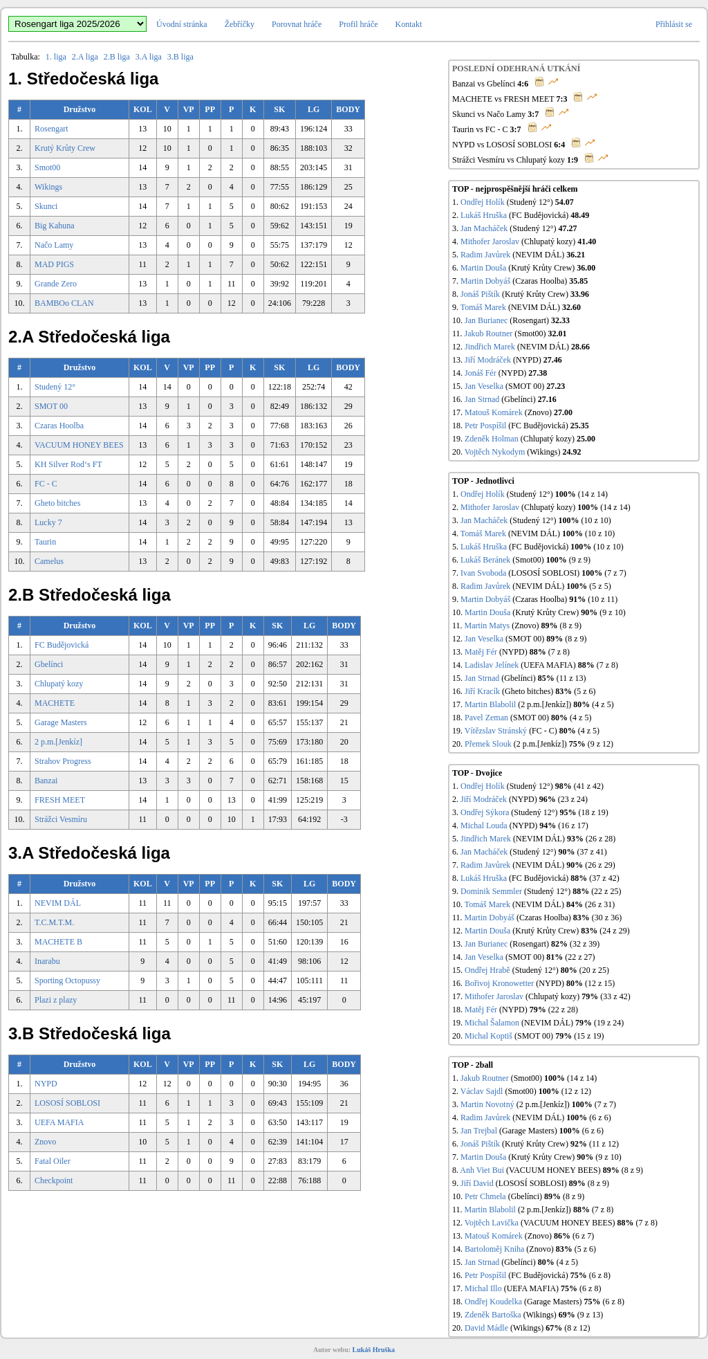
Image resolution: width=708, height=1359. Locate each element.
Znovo (45, 1142)
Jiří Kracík (482, 691)
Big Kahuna (55, 225)
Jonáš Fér (480, 373)
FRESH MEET (60, 800)
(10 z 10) (596, 520)
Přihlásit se (673, 24)
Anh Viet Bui (482, 1170)
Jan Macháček (483, 228)
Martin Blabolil (490, 704)
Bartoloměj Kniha (494, 1249)
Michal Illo (483, 1288)
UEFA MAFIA (59, 1122)
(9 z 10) (612, 612)
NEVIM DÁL (58, 903)
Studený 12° (55, 387)
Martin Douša (483, 268)
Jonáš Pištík (480, 294)
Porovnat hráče (297, 24)
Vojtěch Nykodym (495, 452)
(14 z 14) (593, 494)
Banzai (46, 780)
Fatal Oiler (53, 1161)
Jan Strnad (482, 399)
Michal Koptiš (488, 1036)
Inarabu (47, 961)
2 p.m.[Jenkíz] (58, 742)
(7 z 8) (559, 652)
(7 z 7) (615, 573)
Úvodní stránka (181, 24)
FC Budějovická (61, 645)
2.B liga (117, 57)
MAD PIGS (54, 264)
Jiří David (477, 1183)
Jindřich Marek (490, 347)
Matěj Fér (481, 652)
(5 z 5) (600, 586)
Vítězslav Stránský (496, 731)
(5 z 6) (584, 691)
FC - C (46, 484)
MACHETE (55, 703)
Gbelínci (49, 664)
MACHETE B (58, 942)
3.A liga (149, 57)
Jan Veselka (484, 386)
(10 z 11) (602, 599)
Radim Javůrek (485, 254)
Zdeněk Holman (492, 439)
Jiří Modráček (488, 360)
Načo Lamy (54, 245)
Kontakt (408, 24)
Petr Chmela (485, 1196)
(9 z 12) (600, 744)
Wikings (48, 187)
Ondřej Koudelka (493, 1301)
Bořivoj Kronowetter (499, 983)
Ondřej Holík (482, 202)
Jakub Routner (489, 333)
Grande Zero (56, 284)
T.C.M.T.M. (54, 922)
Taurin (45, 542)
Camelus (49, 561)
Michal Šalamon (492, 1023)
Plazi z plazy (56, 1000)
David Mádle (486, 1328)
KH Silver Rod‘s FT (68, 464)
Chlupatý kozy (59, 683)
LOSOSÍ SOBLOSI (67, 1103)
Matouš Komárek (494, 412)
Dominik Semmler (491, 891)
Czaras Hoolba (59, 425)
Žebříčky (239, 24)
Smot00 (47, 167)
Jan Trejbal (478, 1130)
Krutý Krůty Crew (65, 148)
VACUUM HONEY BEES (79, 445)
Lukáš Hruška (483, 215)
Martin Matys (487, 625)
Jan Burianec (486, 320)
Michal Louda (483, 825)
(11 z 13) (571, 678)
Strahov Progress (63, 761)
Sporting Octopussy (67, 980)
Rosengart (51, 129)
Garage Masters (61, 722)
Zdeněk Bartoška (493, 1315)
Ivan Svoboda (483, 573)
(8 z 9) (570, 625)
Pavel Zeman (486, 717)
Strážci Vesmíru (61, 819)
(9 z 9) (579, 560)
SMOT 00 (51, 406)
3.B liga (180, 57)
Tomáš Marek (483, 307)
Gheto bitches (57, 503)
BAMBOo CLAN (64, 303)
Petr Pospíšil (485, 425)
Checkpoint (54, 1180)
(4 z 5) (602, 704)
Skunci (46, 206)
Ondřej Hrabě (487, 970)
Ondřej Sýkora (484, 812)
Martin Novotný (487, 1104)
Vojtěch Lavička (492, 1223)
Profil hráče (358, 24)
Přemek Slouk (488, 744)
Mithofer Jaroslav (489, 241)
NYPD (46, 1083)
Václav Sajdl (481, 1091)
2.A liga (85, 57)
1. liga (56, 57)
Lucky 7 (48, 522)
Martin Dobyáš (485, 281)
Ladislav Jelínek (492, 665)
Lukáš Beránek (485, 560)
